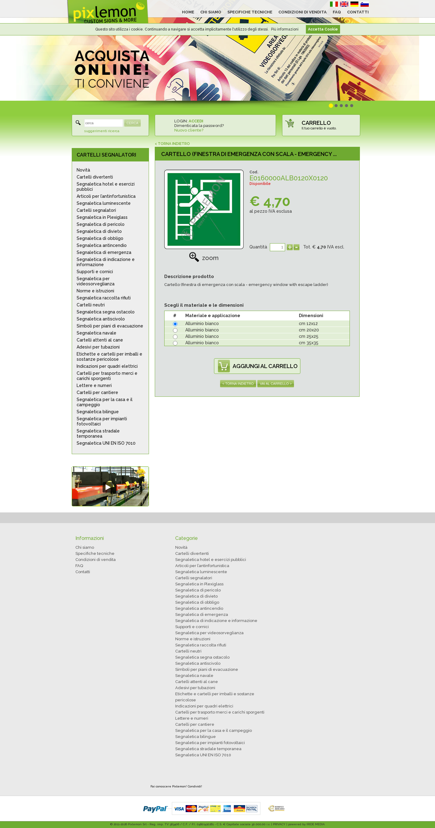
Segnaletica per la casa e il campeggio (104, 402)
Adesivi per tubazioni (98, 347)
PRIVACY (279, 824)
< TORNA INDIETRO (172, 144)
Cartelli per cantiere (97, 392)
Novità (83, 170)
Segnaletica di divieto (99, 231)
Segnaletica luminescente (104, 203)
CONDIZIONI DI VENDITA (302, 12)
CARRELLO (316, 123)
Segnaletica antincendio (102, 245)
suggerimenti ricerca (101, 131)
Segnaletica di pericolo (101, 224)
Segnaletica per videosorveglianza (95, 281)
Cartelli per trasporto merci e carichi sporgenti (107, 376)
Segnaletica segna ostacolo (106, 311)
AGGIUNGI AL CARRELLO (265, 366)
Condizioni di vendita (95, 559)
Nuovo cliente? (188, 130)
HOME (188, 12)
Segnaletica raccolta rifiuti (104, 297)
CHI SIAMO (210, 12)
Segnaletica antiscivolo (101, 318)
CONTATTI (358, 12)
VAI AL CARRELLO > (276, 383)
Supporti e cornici (95, 271)
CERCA (133, 123)
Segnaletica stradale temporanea (98, 433)
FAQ (337, 12)
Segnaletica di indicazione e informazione (106, 262)
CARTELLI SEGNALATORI (106, 155)
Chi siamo (84, 547)
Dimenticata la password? (199, 125)
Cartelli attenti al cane (100, 340)
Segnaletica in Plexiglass (102, 217)
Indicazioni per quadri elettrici (107, 366)
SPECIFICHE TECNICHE (249, 12)
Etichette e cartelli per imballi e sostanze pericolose (109, 357)
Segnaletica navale (96, 333)
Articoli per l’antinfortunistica (106, 196)
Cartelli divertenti (95, 177)
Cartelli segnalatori (96, 210)
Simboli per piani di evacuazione (110, 326)
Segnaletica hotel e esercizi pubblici (106, 187)
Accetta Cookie (323, 29)
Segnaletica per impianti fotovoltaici (102, 421)
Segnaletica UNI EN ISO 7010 (106, 443)
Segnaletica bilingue (98, 411)
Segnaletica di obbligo (100, 238)
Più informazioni (285, 29)
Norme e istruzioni (95, 290)
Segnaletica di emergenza (104, 252)
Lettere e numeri (94, 385)
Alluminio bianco (202, 323)
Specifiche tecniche (94, 553)
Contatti (82, 571)
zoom (204, 258)
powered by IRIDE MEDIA (306, 824)
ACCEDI (196, 121)
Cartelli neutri (91, 304)
